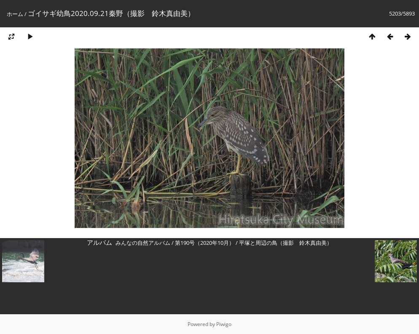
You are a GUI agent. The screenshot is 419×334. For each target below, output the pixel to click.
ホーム (15, 14)
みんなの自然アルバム (142, 243)
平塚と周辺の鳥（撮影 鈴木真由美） (285, 243)
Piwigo (223, 324)
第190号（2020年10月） (204, 243)
